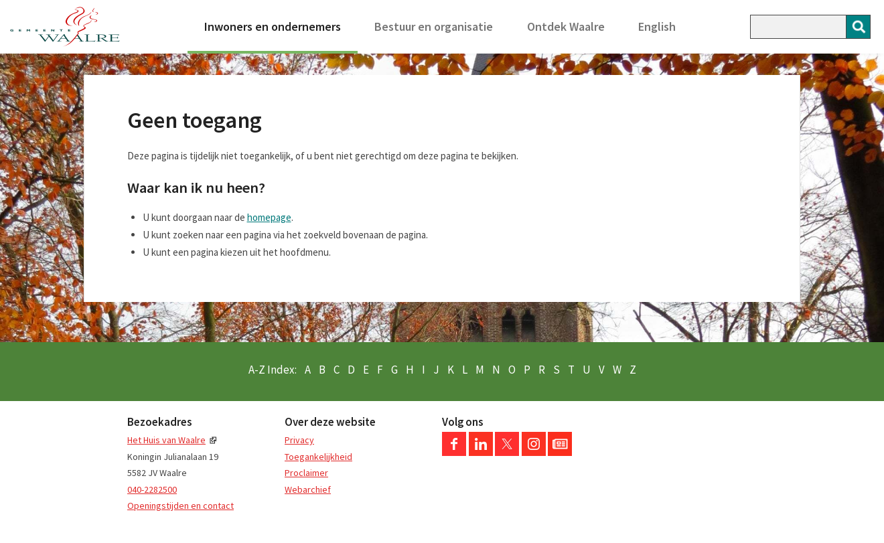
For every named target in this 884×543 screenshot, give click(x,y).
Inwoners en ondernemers (272, 26)
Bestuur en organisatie (433, 26)
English (657, 26)
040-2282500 (152, 489)
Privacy (299, 440)
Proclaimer (306, 473)
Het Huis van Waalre (166, 440)
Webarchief (308, 489)
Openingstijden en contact (180, 505)
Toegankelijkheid (318, 457)
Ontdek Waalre (566, 26)
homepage (269, 217)
